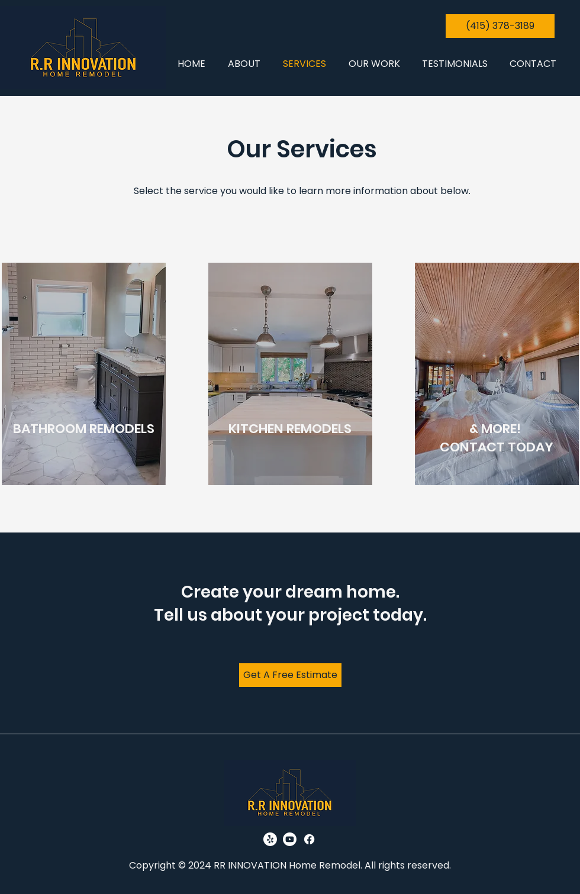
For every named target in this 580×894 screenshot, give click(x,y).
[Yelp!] (270, 839)
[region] (84, 374)
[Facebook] (309, 839)
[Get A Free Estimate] (290, 675)
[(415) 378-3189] (500, 26)
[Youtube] (290, 839)
